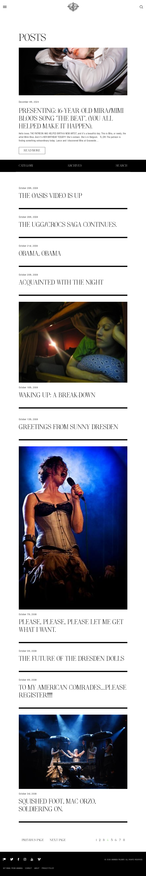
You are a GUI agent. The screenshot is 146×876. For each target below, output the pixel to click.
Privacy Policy (48, 868)
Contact (28, 868)
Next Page (58, 840)
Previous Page (33, 840)
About (36, 868)
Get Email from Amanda (13, 868)
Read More (32, 150)
